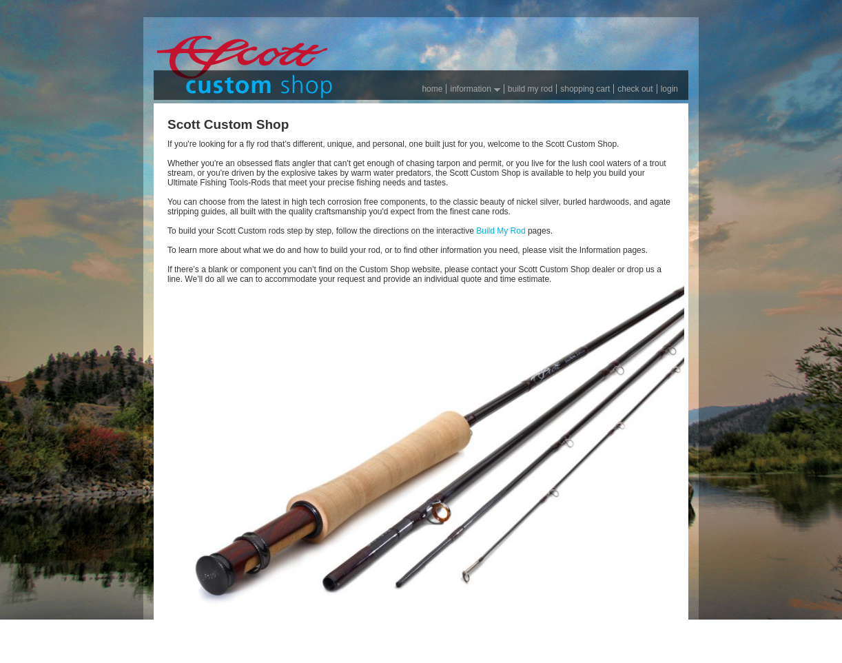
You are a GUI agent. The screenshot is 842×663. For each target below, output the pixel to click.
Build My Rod (500, 231)
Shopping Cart (585, 89)
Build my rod (530, 89)
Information (473, 89)
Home (432, 89)
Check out (635, 89)
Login (669, 89)
